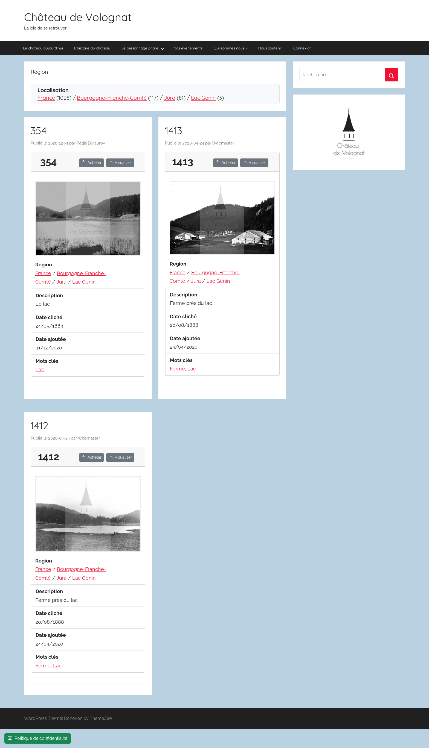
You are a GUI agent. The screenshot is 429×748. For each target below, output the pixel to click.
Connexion (302, 48)
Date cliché (49, 317)
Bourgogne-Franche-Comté (112, 97)
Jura (169, 97)
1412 (39, 425)
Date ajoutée (51, 339)
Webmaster (223, 143)
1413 (173, 130)
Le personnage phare (142, 48)
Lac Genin (203, 97)
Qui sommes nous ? (230, 48)
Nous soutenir (270, 48)
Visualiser (120, 162)
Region (43, 264)
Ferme (177, 369)
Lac (40, 369)
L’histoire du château (92, 48)
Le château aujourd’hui (43, 48)
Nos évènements (187, 48)
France (46, 97)
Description (49, 295)
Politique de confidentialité (37, 738)
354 (39, 130)
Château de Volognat (78, 17)
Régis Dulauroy (90, 143)
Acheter (92, 162)
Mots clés (47, 361)
